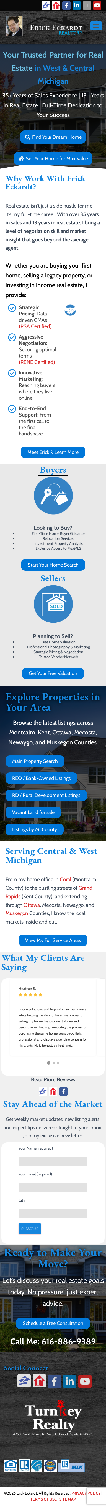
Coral (65, 879)
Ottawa (32, 905)
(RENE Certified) (37, 362)
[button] (48, 1063)
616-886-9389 (69, 1341)
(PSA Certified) (35, 326)
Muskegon (17, 913)
